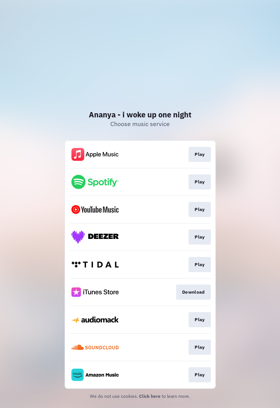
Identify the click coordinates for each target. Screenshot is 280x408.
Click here (150, 396)
